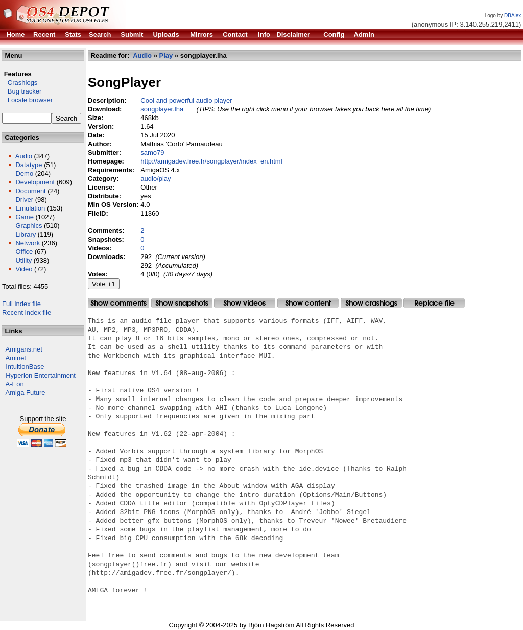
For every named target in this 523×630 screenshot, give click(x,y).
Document (30, 191)
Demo (24, 173)
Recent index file (26, 312)
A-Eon (15, 384)
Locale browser (27, 100)
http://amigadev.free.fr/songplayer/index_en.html (211, 161)
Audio (23, 156)
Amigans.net (24, 349)
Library (25, 234)
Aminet (16, 358)
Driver (24, 199)
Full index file (21, 304)
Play (166, 55)
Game (24, 217)
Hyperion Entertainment (41, 375)
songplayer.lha (161, 109)
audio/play (155, 178)
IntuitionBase (25, 366)
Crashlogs (19, 82)
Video (23, 269)
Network (27, 243)
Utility (23, 260)
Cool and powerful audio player (186, 100)
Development (35, 182)
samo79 (152, 152)
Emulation (30, 208)
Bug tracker (21, 91)
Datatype (28, 165)
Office (24, 251)
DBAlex (512, 15)
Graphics (28, 225)
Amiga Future (25, 392)
